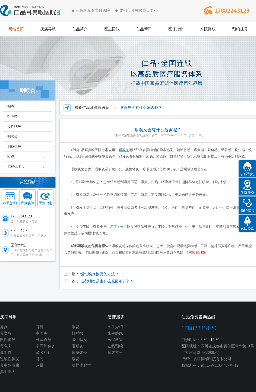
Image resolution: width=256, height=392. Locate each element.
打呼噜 (12, 116)
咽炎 (10, 106)
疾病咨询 (28, 203)
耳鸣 (40, 359)
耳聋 (40, 327)
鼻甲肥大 (7, 372)
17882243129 (232, 10)
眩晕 (40, 365)
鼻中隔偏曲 (9, 365)
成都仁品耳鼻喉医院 (92, 107)
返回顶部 (247, 228)
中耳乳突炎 (45, 346)
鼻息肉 (6, 346)
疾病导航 (48, 29)
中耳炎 (41, 333)
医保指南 (176, 29)
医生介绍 (115, 327)
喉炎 (10, 156)
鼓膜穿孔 (43, 352)
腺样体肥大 (16, 166)
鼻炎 (4, 327)
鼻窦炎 (6, 333)
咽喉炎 (12, 136)
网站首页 (16, 29)
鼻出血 (6, 352)
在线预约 (10, 203)
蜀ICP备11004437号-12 (219, 365)
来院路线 (208, 29)
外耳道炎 (43, 340)
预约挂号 (240, 29)
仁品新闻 (144, 29)
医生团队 (112, 29)
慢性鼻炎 (7, 340)
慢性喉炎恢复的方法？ (99, 274)
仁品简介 (80, 29)
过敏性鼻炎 (9, 359)
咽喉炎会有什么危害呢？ (141, 107)
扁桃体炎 (14, 146)
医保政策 (115, 340)
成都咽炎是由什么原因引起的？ (107, 281)
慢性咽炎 (14, 126)
